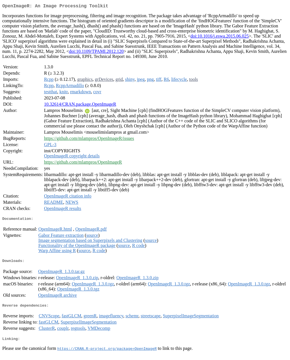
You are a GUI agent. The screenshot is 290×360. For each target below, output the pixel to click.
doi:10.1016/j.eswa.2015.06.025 (220, 37)
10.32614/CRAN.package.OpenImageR (80, 105)
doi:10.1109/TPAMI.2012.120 (96, 52)
